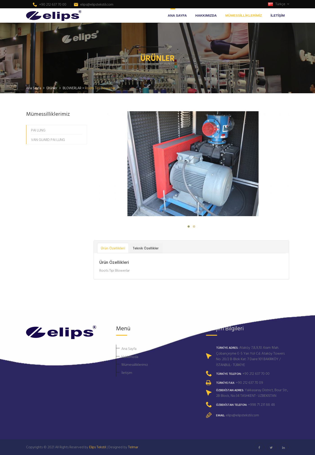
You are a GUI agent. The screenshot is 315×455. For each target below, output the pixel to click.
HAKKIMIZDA (206, 15)
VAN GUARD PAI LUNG (48, 139)
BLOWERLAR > (74, 88)
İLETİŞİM (277, 15)
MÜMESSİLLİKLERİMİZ (243, 15)
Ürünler (52, 88)
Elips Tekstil (97, 447)
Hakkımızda (129, 356)
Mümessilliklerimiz (134, 364)
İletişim (126, 372)
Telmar (133, 447)
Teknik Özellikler (146, 248)
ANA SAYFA (177, 15)
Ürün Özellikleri (113, 248)
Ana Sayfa (128, 348)
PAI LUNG (38, 130)
